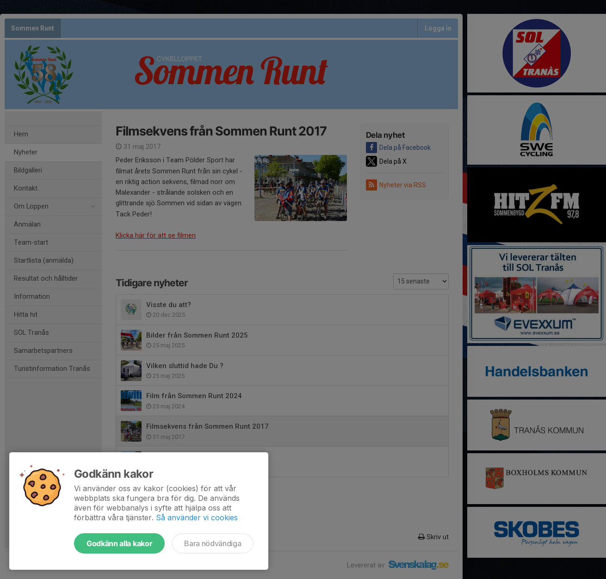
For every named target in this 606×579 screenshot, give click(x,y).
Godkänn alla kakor (119, 543)
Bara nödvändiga (212, 543)
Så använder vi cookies (197, 517)
